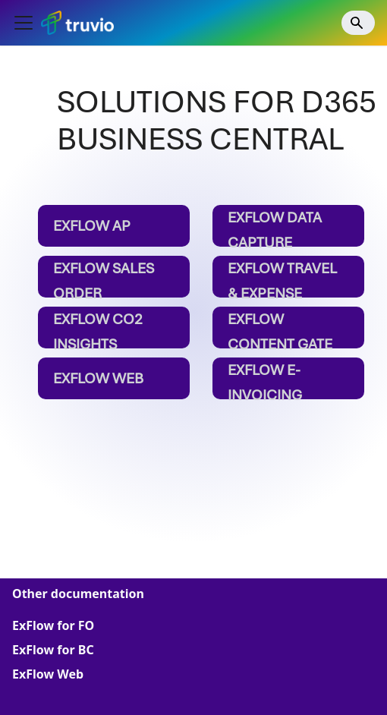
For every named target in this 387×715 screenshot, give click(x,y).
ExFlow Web (47, 674)
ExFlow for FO (53, 625)
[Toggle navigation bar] (23, 22)
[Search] (358, 23)
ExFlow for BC (53, 649)
